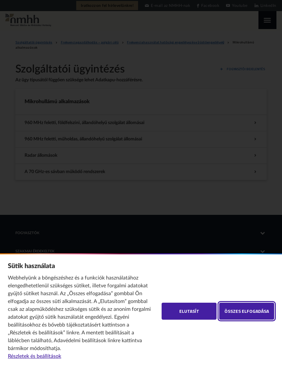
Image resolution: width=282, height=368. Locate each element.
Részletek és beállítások (34, 356)
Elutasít (189, 311)
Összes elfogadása (246, 311)
